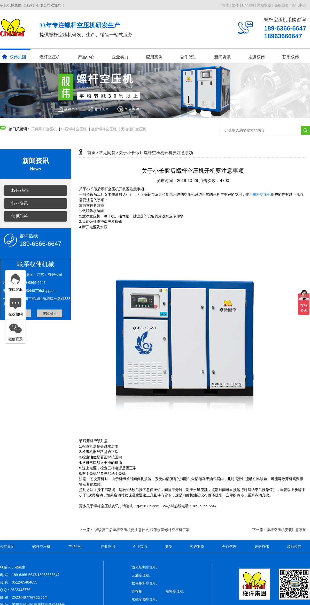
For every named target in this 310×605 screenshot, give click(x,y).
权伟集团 (14, 56)
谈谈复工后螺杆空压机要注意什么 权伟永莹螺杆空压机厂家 (142, 530)
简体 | (226, 5)
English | (249, 5)
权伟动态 (19, 190)
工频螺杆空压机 (44, 129)
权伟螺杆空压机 (144, 583)
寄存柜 (136, 591)
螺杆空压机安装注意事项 (286, 530)
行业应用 (107, 546)
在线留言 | (282, 5)
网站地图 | (265, 5)
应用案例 (154, 57)
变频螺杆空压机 (104, 129)
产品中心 (86, 57)
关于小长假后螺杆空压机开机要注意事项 (156, 152)
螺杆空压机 (50, 57)
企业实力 (120, 57)
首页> (92, 152)
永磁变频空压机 (144, 599)
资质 (168, 546)
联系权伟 (290, 57)
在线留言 (49, 313)
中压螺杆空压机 (74, 129)
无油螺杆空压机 (133, 129)
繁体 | (236, 5)
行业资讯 (19, 203)
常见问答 (19, 216)
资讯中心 (299, 5)
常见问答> (108, 152)
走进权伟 (256, 57)
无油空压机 (140, 575)
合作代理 (188, 57)
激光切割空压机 (144, 567)
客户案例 (197, 546)
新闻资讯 (222, 57)
